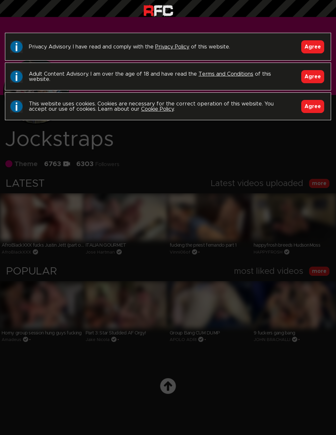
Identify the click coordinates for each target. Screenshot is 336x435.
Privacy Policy (172, 46)
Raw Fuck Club (158, 10)
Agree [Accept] (312, 46)
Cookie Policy (157, 109)
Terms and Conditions (226, 74)
